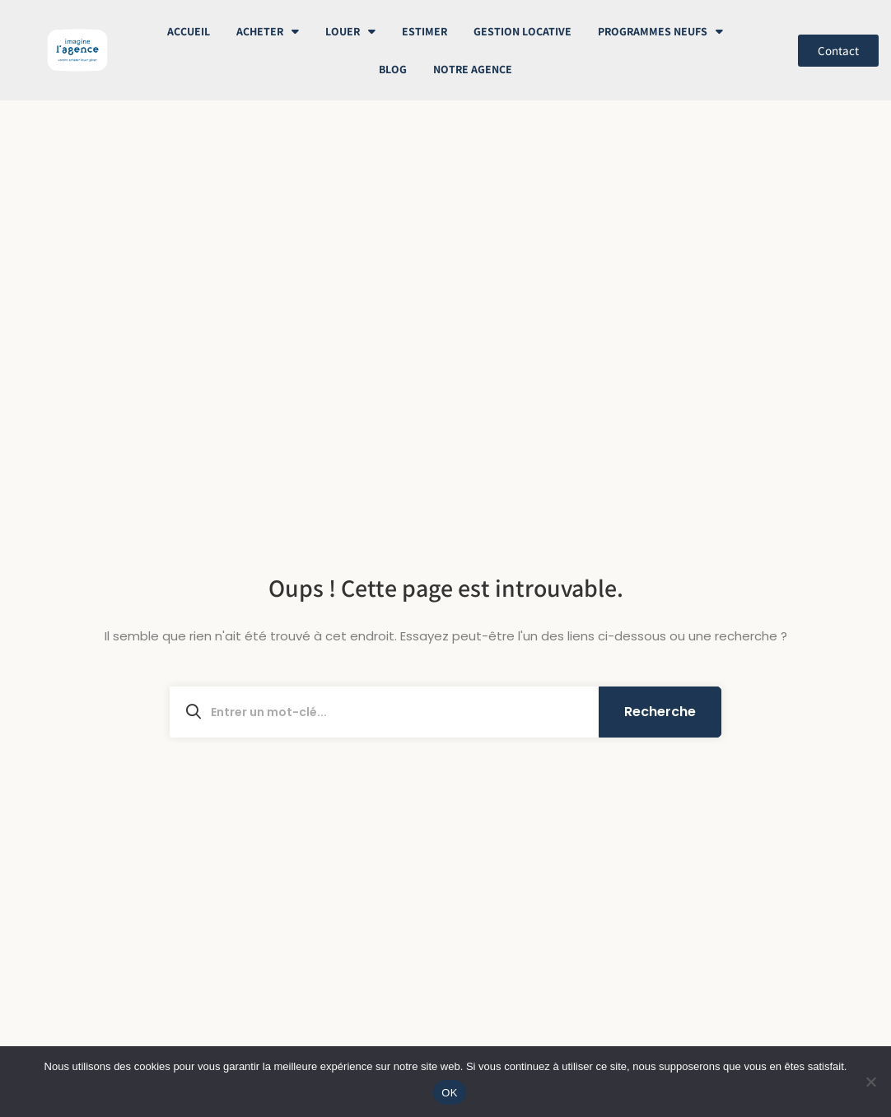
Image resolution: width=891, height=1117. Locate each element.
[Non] (870, 1081)
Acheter (267, 31)
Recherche (660, 711)
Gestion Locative (522, 31)
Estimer (424, 31)
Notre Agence (472, 69)
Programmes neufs (660, 31)
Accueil (188, 31)
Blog (393, 69)
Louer (350, 31)
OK (449, 1093)
